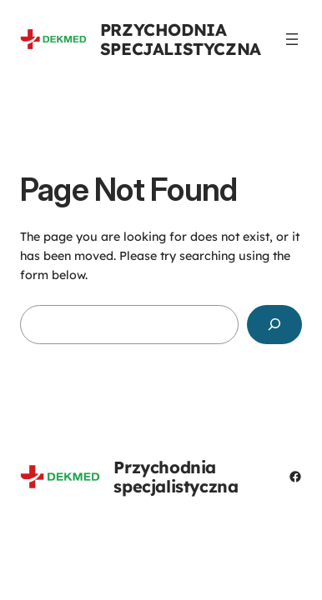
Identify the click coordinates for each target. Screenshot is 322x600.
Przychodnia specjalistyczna (180, 39)
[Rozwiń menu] (292, 39)
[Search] (274, 324)
